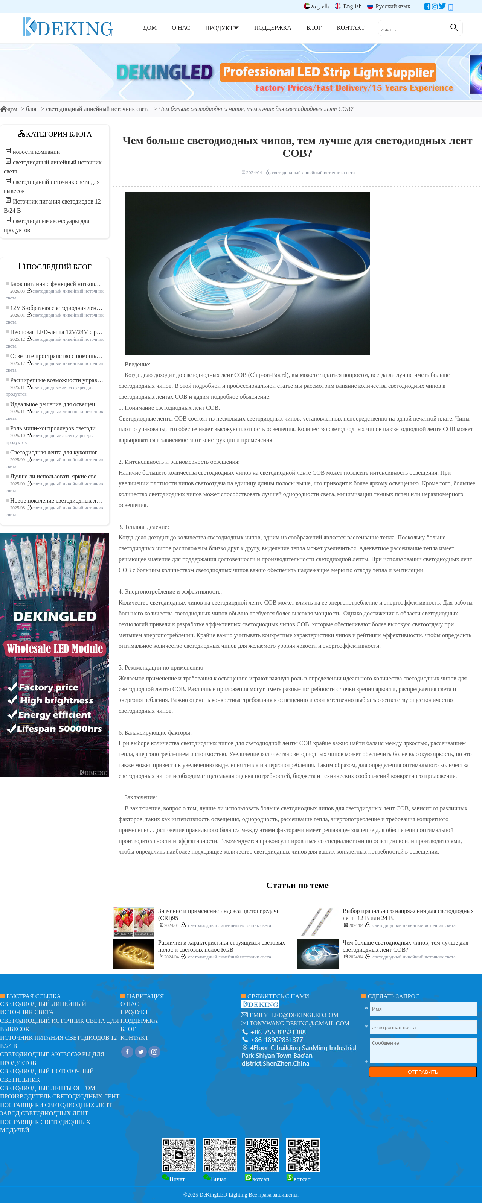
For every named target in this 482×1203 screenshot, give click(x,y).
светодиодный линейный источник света (98, 109)
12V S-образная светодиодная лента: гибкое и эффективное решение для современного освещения (55, 308)
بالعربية (316, 6)
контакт (134, 1037)
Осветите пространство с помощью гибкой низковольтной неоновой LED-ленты (55, 356)
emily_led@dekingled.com (294, 1015)
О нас (129, 1004)
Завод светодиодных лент (44, 1113)
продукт (134, 1012)
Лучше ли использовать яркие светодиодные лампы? (55, 476)
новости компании (36, 152)
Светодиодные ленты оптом (47, 1088)
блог (31, 109)
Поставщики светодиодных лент (56, 1105)
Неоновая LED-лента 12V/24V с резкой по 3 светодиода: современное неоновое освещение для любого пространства (55, 332)
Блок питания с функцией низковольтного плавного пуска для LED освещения (55, 284)
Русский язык (388, 6)
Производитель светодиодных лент (60, 1096)
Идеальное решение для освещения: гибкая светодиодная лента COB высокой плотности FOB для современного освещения (55, 404)
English (348, 6)
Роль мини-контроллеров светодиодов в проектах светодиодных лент (55, 428)
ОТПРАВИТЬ (423, 1072)
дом (8, 109)
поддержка (139, 1021)
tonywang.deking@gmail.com (299, 1023)
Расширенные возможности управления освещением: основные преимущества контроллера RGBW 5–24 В (55, 380)
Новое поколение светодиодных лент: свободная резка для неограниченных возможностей (55, 500)
